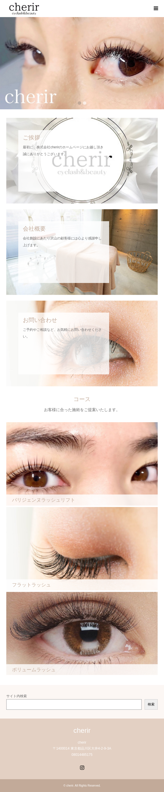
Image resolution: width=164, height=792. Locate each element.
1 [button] (79, 103)
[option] (82, 63)
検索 (151, 704)
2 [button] (84, 103)
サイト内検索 (16, 696)
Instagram (82, 767)
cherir (82, 730)
